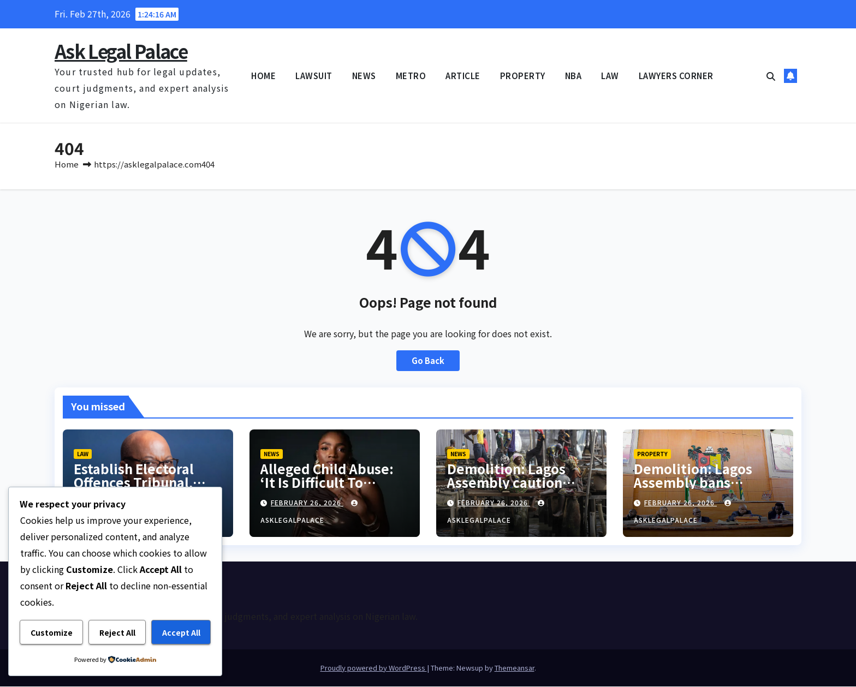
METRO (411, 75)
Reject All (117, 632)
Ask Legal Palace (121, 51)
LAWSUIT (313, 75)
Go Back (428, 361)
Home (67, 164)
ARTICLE (462, 75)
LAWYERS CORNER (676, 75)
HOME (263, 75)
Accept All (181, 632)
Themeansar (514, 668)
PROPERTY (522, 75)
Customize (52, 632)
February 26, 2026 (307, 503)
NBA (573, 75)
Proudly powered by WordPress (373, 668)
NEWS (364, 75)
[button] (770, 75)
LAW (610, 75)
